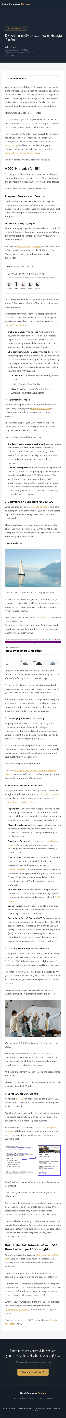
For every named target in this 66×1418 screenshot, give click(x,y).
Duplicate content (17, 869)
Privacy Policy (38, 1408)
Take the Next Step (32, 1373)
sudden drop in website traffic (19, 802)
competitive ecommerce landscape (22, 153)
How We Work (20, 1399)
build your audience (40, 408)
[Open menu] (61, 3)
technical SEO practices (47, 794)
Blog (8, 23)
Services (32, 1399)
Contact (48, 1399)
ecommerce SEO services (17, 1309)
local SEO (20, 1098)
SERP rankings (11, 145)
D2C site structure (40, 507)
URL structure (42, 617)
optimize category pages (29, 246)
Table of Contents (16, 78)
